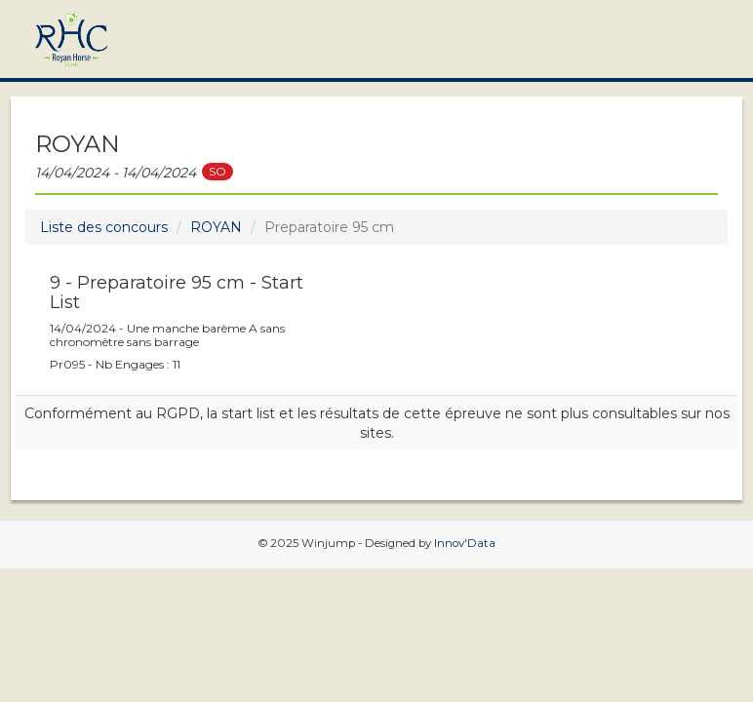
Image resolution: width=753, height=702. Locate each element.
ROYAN (216, 227)
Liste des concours (104, 227)
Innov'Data (464, 543)
